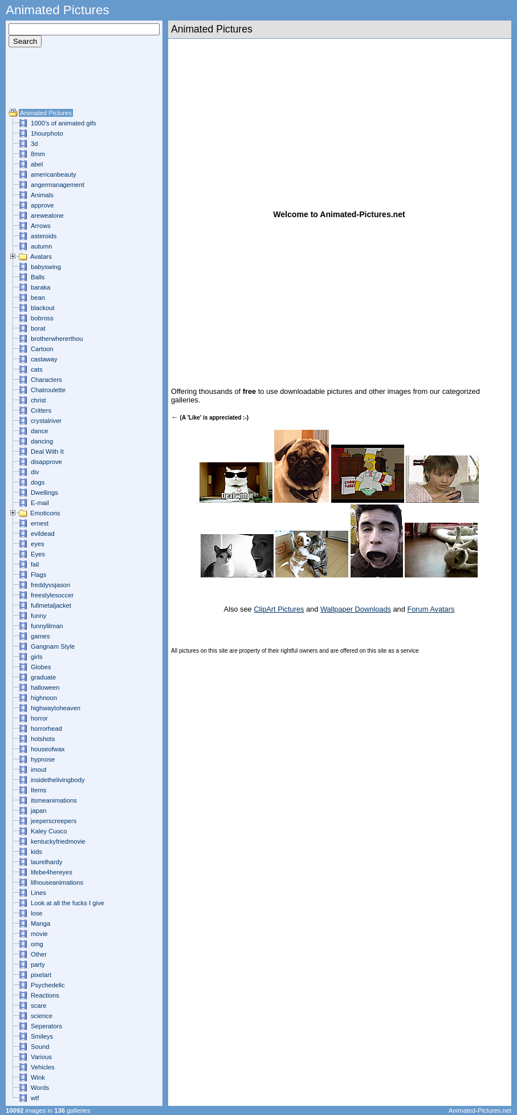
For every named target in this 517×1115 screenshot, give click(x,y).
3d (34, 143)
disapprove (46, 461)
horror (39, 718)
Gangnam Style (53, 646)
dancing (42, 441)
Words (40, 1087)
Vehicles (43, 1067)
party (38, 964)
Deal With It (47, 451)
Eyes (38, 554)
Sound (40, 1046)
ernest (39, 523)
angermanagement (57, 184)
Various (41, 1056)
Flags (38, 574)
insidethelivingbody (58, 779)
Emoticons (45, 513)
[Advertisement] (43, 82)
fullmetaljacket (51, 605)
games (40, 636)
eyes (37, 543)
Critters (41, 410)
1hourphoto (47, 133)
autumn (41, 246)
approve (42, 205)
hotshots (43, 738)
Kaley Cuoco (49, 831)
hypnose (43, 759)
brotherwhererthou (57, 338)
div (35, 472)
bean (38, 297)
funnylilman (47, 625)
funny (38, 615)
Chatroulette (48, 389)
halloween (45, 687)
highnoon (44, 697)
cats (37, 369)
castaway (44, 359)
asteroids (43, 236)
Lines (38, 892)
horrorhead (46, 728)
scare (38, 1005)
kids (36, 851)
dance (39, 431)
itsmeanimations (54, 800)
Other (39, 954)
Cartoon (42, 348)
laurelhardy (46, 861)
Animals (42, 195)
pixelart (41, 974)
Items (38, 790)
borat (38, 328)
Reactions (45, 995)
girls (37, 656)
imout (38, 769)
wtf (35, 1097)
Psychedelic (48, 985)
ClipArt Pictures (279, 609)
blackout (43, 307)
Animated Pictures (46, 112)
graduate (43, 677)
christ (38, 400)
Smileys (42, 1036)
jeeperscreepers (53, 820)
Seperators (46, 1026)
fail (35, 564)
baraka (40, 287)
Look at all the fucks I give (67, 903)
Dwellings (44, 492)
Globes (41, 667)
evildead (43, 533)
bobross (42, 318)
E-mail (40, 502)
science (41, 1015)
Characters (46, 379)
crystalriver (46, 420)
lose (37, 913)
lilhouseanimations (57, 882)
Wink (38, 1077)
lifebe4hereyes (51, 872)
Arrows (41, 225)
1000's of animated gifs (63, 123)
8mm (38, 153)
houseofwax (48, 749)
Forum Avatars (430, 609)
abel (37, 164)
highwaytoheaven (55, 708)
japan (38, 810)
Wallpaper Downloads (355, 609)
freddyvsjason (50, 584)
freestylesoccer (52, 595)
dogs (37, 482)
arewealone (47, 215)
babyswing (46, 266)
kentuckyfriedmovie (58, 841)
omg (37, 944)
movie (39, 933)
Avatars (41, 256)
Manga (40, 923)
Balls (37, 277)
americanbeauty (53, 174)
